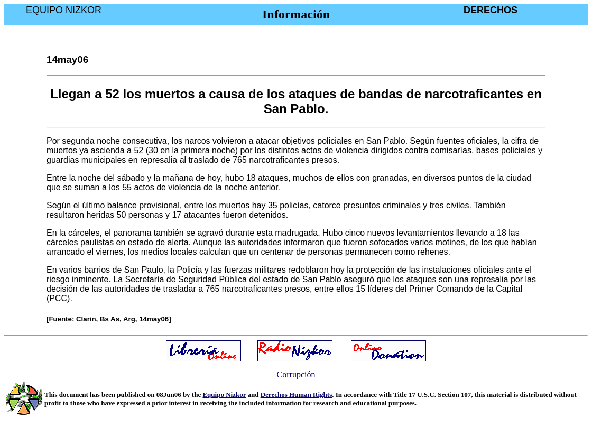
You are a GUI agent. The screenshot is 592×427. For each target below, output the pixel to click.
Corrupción (296, 374)
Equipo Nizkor (224, 394)
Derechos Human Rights (296, 394)
